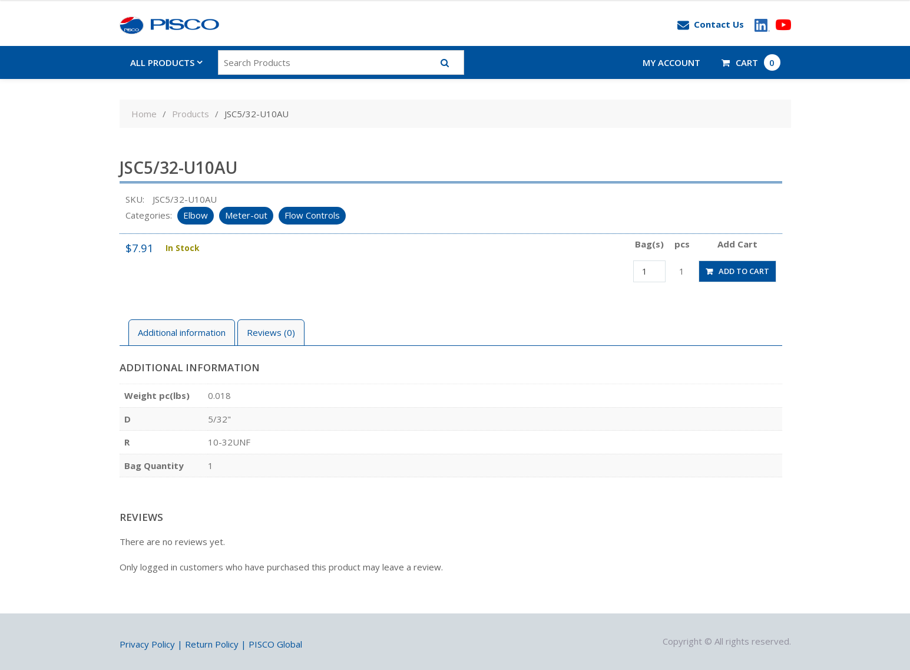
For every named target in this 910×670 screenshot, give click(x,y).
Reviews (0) (271, 332)
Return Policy (212, 644)
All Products (162, 62)
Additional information (182, 332)
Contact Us (710, 24)
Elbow (195, 215)
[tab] (181, 332)
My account (671, 62)
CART (751, 62)
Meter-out (246, 215)
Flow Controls (312, 215)
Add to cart (744, 271)
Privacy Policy (147, 644)
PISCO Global (275, 644)
